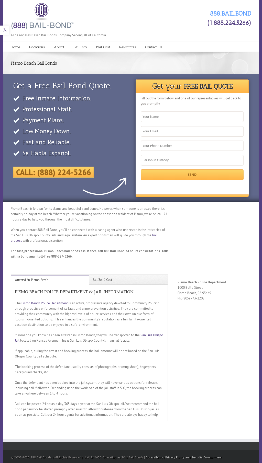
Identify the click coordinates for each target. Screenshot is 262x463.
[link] (4, 30)
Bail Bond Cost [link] (102, 280)
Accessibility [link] (155, 457)
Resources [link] (127, 47)
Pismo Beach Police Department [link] (44, 303)
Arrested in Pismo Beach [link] (31, 280)
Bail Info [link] (80, 47)
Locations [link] (37, 47)
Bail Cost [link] (103, 47)
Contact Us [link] (153, 47)
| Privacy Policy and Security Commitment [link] (193, 457)
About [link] (59, 47)
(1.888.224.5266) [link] (229, 22)
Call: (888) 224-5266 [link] (53, 172)
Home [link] (15, 47)
